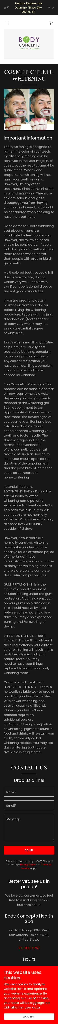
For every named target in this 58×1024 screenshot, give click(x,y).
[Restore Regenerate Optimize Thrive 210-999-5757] (29, 7)
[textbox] (29, 792)
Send (29, 850)
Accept (29, 1016)
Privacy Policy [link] (27, 864)
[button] (7, 23)
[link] (51, 23)
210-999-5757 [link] (29, 948)
